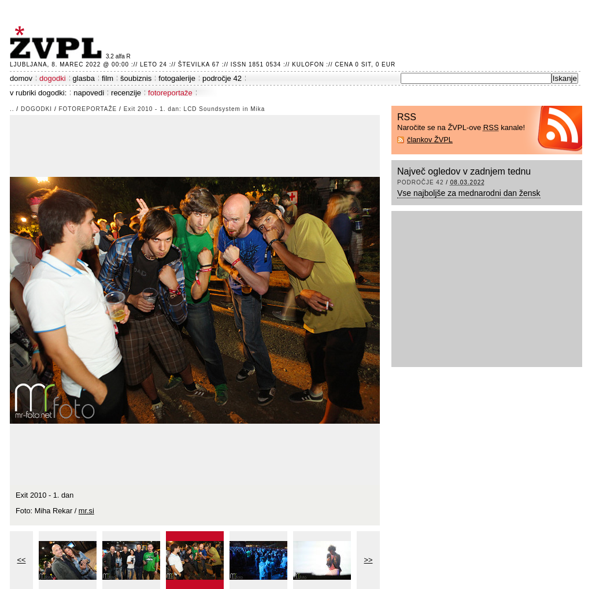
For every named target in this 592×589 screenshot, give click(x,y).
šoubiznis (135, 78)
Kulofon (308, 64)
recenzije (126, 92)
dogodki (52, 78)
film (107, 78)
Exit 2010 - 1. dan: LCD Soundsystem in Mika (194, 109)
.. (12, 109)
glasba (84, 78)
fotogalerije (176, 78)
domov (21, 78)
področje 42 (222, 78)
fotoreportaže (170, 92)
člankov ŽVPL (430, 139)
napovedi (88, 92)
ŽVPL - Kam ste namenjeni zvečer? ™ (58, 42)
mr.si (86, 510)
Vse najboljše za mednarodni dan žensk (469, 193)
